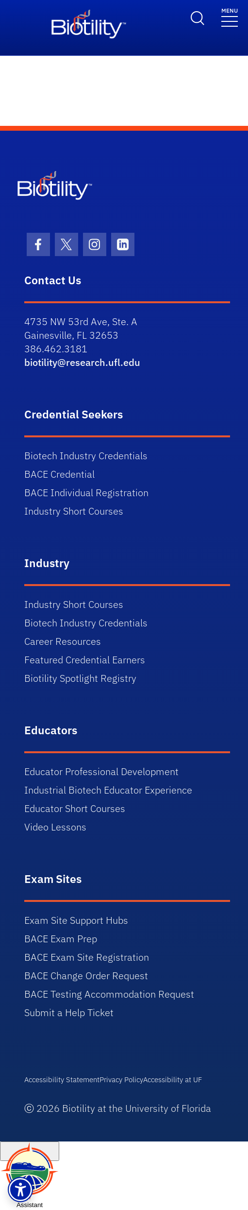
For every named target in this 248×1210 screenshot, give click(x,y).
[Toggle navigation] (230, 17)
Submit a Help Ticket (69, 1012)
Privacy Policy (121, 1079)
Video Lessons (55, 826)
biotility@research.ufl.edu (82, 362)
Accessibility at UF (172, 1079)
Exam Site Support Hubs (76, 920)
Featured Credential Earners (84, 659)
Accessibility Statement (61, 1079)
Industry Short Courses (73, 511)
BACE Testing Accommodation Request (109, 994)
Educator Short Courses (74, 808)
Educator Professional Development (101, 771)
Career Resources (62, 641)
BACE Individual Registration (86, 492)
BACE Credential (59, 474)
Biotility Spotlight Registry (80, 678)
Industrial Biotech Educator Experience (108, 789)
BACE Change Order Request (86, 975)
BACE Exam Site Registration (86, 957)
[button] (20, 1189)
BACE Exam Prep (60, 938)
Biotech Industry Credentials (86, 455)
